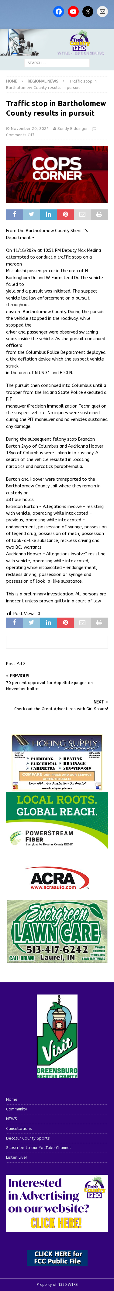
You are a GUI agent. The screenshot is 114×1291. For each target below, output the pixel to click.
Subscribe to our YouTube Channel (38, 1147)
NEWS (11, 1118)
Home (11, 1099)
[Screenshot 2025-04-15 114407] (57, 960)
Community (16, 1109)
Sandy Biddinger (72, 128)
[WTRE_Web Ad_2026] (57, 846)
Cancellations (19, 1128)
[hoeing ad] (57, 787)
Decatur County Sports (28, 1138)
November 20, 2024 (30, 128)
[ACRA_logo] (57, 886)
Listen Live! (16, 1157)
